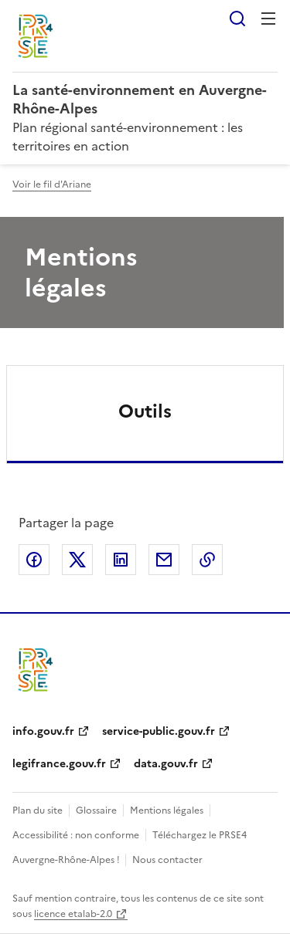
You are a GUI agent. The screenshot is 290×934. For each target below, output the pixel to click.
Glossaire (96, 810)
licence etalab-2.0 (73, 914)
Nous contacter (167, 860)
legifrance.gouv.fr (59, 764)
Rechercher (237, 18)
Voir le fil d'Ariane (51, 184)
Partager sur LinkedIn (120, 559)
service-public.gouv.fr (158, 731)
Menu (268, 18)
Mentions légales (166, 810)
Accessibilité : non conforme (75, 835)
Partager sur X (77, 559)
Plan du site (37, 810)
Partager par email (163, 559)
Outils (145, 411)
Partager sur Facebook (34, 559)
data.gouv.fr (166, 764)
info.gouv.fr (43, 731)
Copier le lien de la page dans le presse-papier (207, 559)
